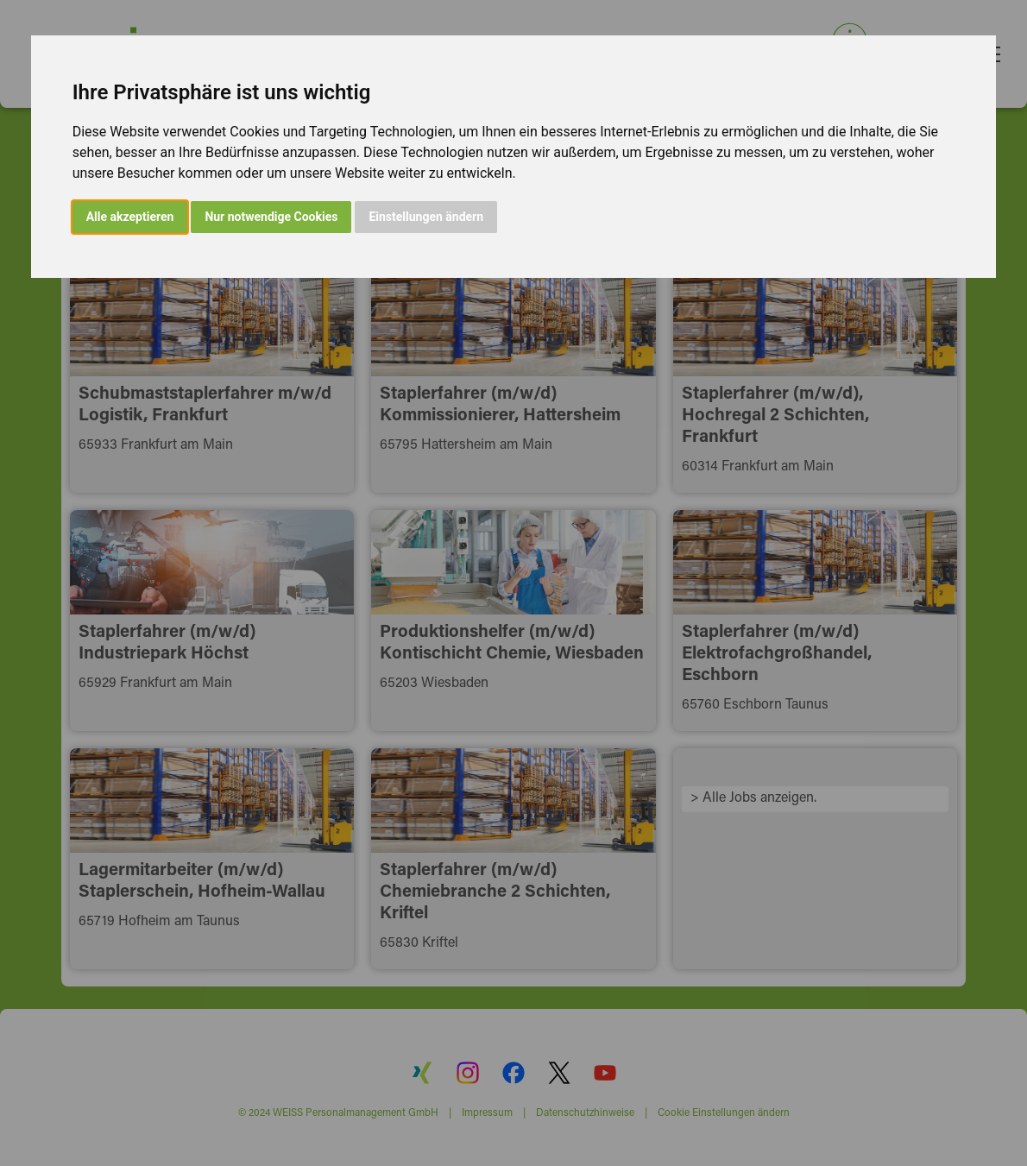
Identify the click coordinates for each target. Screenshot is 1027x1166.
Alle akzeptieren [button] (130, 217)
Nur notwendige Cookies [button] (271, 217)
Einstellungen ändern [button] (426, 217)
